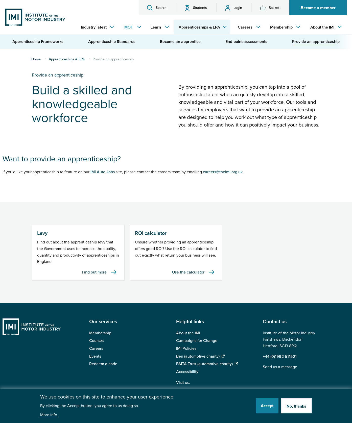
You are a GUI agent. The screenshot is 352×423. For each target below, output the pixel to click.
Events (95, 356)
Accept (267, 405)
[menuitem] (96, 27)
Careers (96, 348)
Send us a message (280, 366)
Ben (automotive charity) (198, 356)
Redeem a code (103, 363)
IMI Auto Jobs (102, 172)
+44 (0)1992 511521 (280, 356)
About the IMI (188, 333)
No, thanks (296, 406)
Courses (96, 340)
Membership (100, 333)
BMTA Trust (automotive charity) (204, 363)
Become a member (318, 7)
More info (48, 415)
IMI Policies (186, 348)
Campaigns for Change (196, 340)
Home (36, 59)
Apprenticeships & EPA (67, 59)
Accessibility (187, 371)
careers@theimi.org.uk (223, 172)
